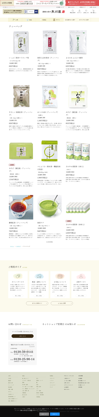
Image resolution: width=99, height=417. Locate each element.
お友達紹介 (66, 387)
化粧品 (51, 376)
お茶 (9, 376)
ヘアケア (51, 380)
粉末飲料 (10, 387)
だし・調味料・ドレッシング (28, 388)
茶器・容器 (10, 389)
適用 (36, 11)
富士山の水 (24, 394)
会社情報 (80, 376)
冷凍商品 (38, 397)
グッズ (51, 387)
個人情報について (82, 380)
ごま (37, 388)
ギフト (9, 391)
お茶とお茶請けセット (12, 398)
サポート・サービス (69, 376)
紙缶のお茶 (10, 382)
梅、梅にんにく (25, 378)
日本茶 (9, 378)
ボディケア (52, 382)
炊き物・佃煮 (25, 384)
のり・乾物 (38, 390)
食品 (23, 376)
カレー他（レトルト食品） (27, 386)
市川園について (60, 7)
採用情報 (80, 387)
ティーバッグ (11, 385)
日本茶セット (11, 394)
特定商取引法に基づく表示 (83, 382)
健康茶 (9, 380)
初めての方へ (71, 7)
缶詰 (37, 384)
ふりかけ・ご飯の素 (26, 380)
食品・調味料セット (12, 401)
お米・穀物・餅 (25, 390)
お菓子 (23, 397)
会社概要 (80, 378)
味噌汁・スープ (39, 380)
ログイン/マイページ (68, 385)
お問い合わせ (93, 7)
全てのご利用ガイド (37, 303)
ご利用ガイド (82, 7)
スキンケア (52, 378)
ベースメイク (52, 385)
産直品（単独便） (40, 392)
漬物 (23, 382)
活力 (37, 378)
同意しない (44, 414)
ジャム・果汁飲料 (40, 394)
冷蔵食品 (24, 392)
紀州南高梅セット (12, 396)
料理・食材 (38, 386)
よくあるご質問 (62, 303)
